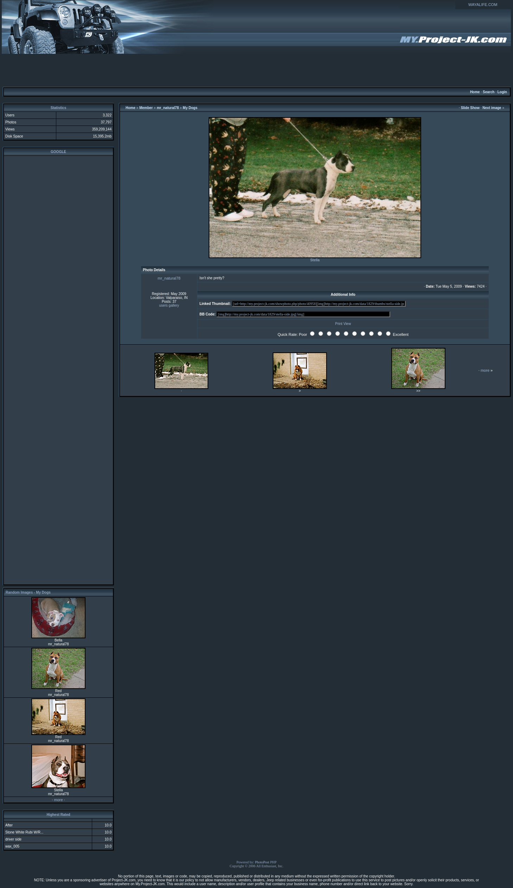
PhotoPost (262, 862)
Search (488, 92)
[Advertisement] (256, 70)
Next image (491, 108)
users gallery (169, 305)
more (58, 800)
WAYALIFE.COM (482, 4)
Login (502, 92)
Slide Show (470, 108)
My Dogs (190, 108)
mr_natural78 (168, 108)
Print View (343, 324)
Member (146, 108)
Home (475, 92)
